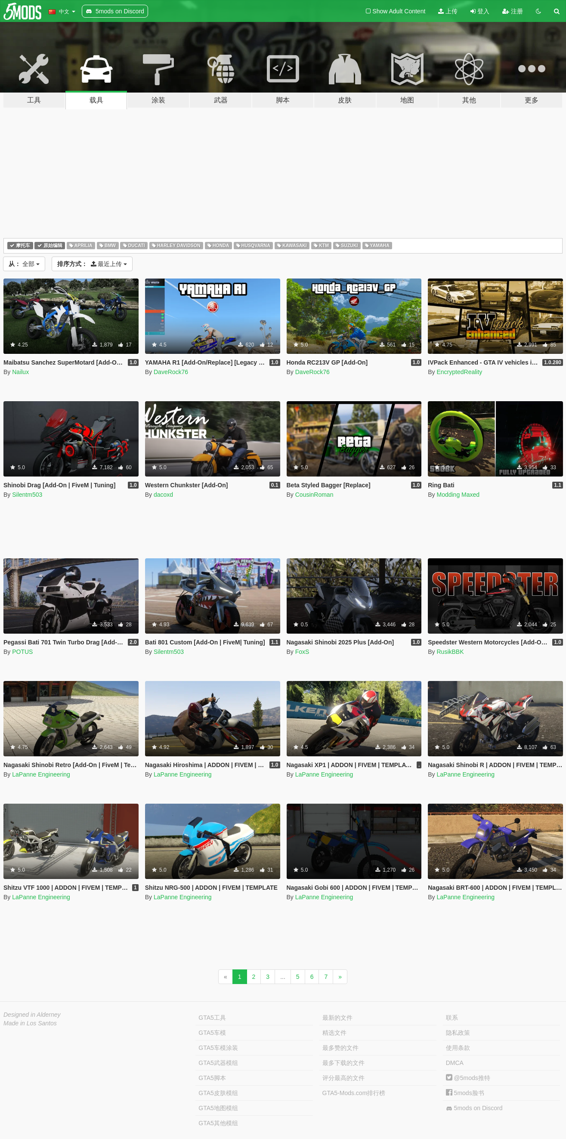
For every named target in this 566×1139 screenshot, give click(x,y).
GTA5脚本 (212, 1077)
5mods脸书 (465, 1093)
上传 (448, 11)
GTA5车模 (212, 1032)
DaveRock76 (171, 371)
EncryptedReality (459, 371)
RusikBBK (450, 651)
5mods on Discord (474, 1108)
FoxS (302, 651)
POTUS (22, 651)
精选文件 (334, 1032)
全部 (24, 263)
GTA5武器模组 (218, 1062)
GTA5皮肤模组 (218, 1092)
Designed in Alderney (32, 1014)
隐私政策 (458, 1032)
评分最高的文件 (343, 1077)
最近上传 (92, 263)
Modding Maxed (457, 494)
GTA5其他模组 (218, 1123)
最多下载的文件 (343, 1062)
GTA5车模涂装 (218, 1047)
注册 (512, 11)
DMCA (455, 1062)
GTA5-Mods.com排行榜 (354, 1092)
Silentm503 (27, 494)
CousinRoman (314, 494)
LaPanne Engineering (41, 774)
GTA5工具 (212, 1017)
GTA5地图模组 (218, 1108)
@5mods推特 (468, 1078)
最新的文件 (337, 1017)
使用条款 (458, 1047)
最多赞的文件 (340, 1047)
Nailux (20, 371)
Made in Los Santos (30, 1023)
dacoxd (163, 494)
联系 (452, 1017)
